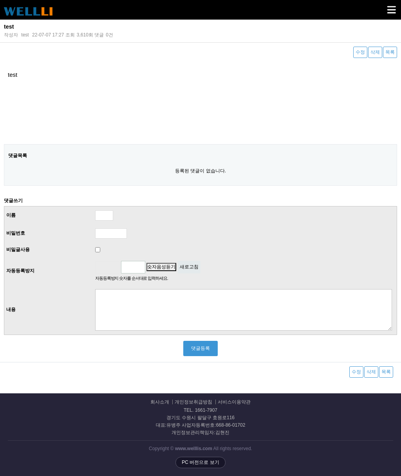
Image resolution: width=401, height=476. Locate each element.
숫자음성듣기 (161, 267)
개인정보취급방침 (193, 402)
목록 (390, 52)
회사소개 (159, 402)
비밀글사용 (18, 249)
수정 (360, 52)
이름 (11, 215)
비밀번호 (15, 233)
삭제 (375, 52)
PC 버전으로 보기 (200, 462)
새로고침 (189, 267)
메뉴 (381, 6)
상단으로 (387, 462)
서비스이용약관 (234, 402)
